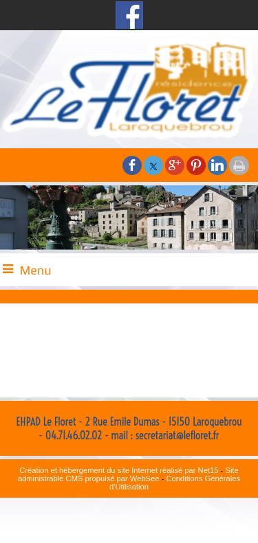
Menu (36, 270)
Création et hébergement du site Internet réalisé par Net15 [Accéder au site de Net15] (118, 470)
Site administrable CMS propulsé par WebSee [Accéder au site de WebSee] (128, 474)
